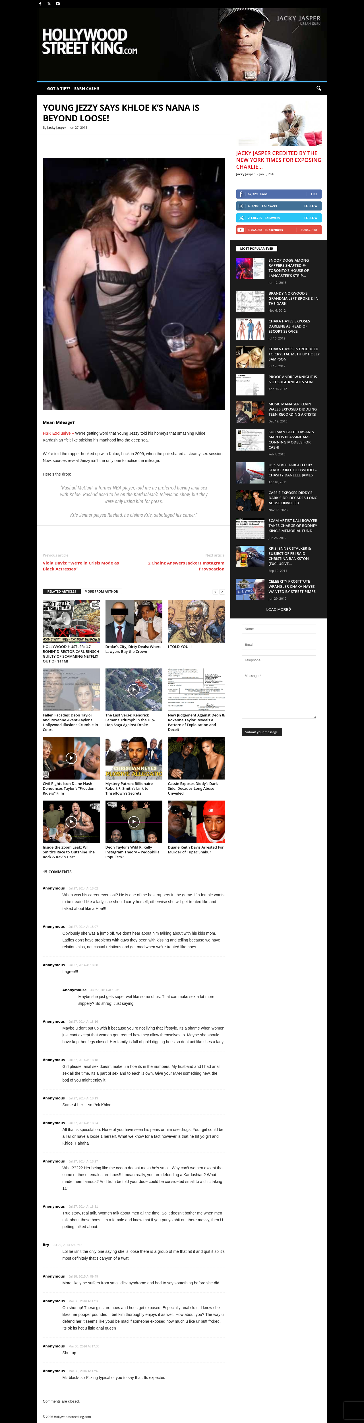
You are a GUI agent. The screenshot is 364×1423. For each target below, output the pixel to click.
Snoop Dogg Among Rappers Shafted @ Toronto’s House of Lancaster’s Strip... (289, 268)
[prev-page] (215, 592)
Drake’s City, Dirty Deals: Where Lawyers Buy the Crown (134, 649)
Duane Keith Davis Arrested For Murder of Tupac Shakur (196, 850)
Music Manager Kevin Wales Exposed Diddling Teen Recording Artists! (293, 409)
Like (314, 194)
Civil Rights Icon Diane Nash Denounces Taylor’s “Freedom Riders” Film (69, 788)
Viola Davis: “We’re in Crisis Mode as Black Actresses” (81, 566)
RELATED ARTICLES (61, 591)
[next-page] (222, 592)
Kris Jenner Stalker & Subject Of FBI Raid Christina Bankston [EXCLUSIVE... (290, 556)
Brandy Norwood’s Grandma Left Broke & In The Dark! (293, 298)
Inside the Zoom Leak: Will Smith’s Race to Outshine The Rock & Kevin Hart (69, 852)
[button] (319, 88)
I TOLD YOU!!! (180, 646)
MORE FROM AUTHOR (101, 591)
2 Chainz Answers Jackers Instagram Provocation (186, 566)
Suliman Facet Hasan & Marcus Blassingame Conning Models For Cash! (292, 439)
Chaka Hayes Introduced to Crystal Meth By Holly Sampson (294, 354)
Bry (46, 1244)
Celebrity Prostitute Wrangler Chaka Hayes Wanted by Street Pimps (292, 586)
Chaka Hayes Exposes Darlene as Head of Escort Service (289, 326)
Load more (278, 609)
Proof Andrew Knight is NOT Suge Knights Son (293, 379)
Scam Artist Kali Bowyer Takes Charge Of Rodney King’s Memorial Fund (293, 525)
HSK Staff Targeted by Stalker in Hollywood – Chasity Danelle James (293, 470)
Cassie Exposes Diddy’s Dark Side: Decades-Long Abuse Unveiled (193, 788)
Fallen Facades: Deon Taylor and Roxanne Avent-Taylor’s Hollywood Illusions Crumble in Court (70, 722)
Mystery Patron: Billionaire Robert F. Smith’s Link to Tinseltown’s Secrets (129, 788)
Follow (311, 206)
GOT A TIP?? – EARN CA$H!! (73, 88)
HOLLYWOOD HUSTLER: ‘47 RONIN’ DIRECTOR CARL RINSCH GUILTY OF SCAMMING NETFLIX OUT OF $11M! (71, 654)
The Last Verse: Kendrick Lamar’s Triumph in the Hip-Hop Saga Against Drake (130, 719)
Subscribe (309, 230)
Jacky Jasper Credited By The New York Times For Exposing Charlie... (279, 159)
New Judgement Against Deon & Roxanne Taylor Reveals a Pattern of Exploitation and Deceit (196, 722)
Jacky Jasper (56, 127)
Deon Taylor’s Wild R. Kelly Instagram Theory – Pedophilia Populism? (133, 852)
